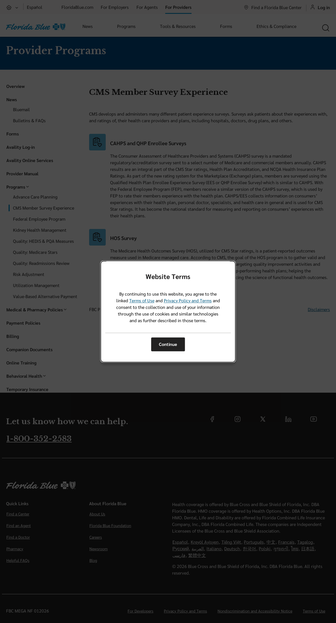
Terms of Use (141, 300)
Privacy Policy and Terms (188, 300)
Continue (168, 344)
